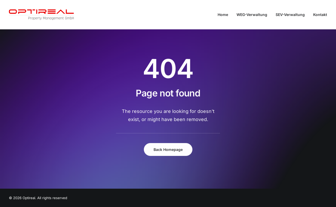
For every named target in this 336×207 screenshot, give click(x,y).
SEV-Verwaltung (290, 14)
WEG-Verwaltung (252, 14)
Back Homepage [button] (168, 149)
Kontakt (320, 14)
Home (223, 14)
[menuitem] (225, 14)
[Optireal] (41, 14)
